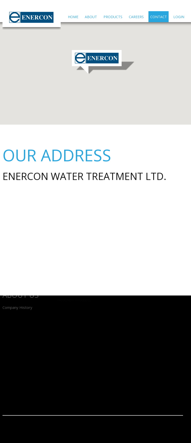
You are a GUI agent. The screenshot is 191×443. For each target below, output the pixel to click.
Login (178, 16)
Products (112, 16)
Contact (158, 16)
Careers (136, 16)
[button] (103, 62)
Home (73, 16)
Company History (17, 299)
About (91, 16)
